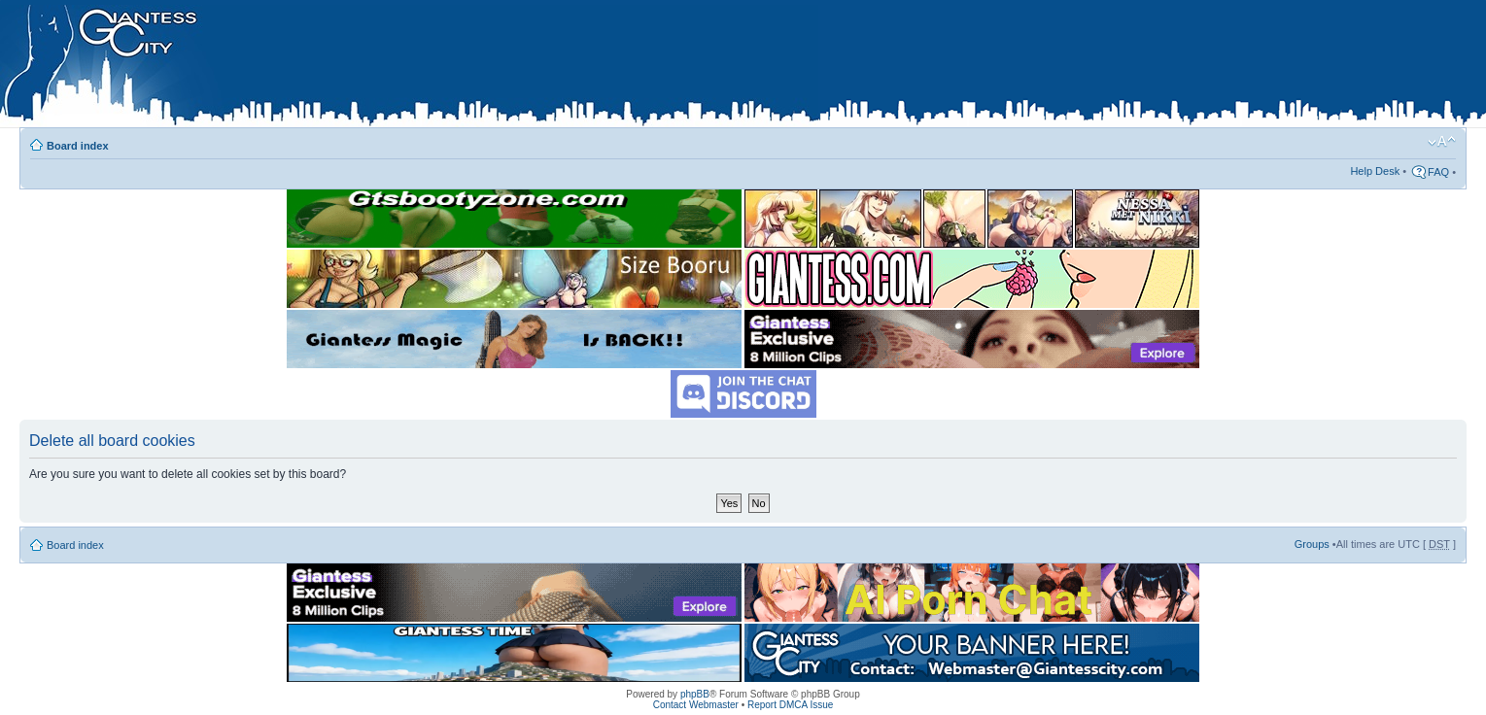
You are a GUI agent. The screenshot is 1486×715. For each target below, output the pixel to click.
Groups (1312, 544)
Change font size (1442, 142)
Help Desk (1375, 171)
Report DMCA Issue (790, 704)
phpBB (694, 694)
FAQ (1438, 172)
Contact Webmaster (696, 704)
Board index (78, 146)
